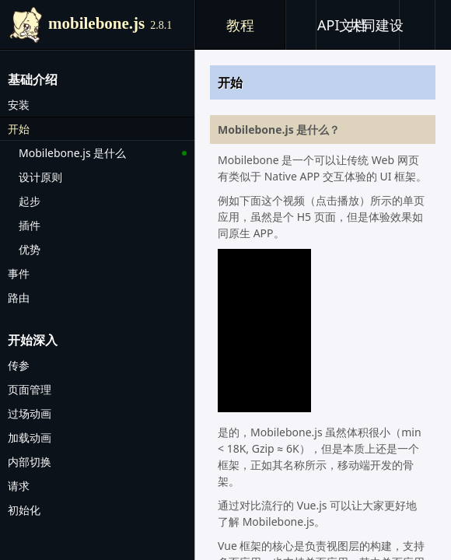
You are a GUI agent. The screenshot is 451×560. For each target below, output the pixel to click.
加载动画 (29, 437)
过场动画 (29, 413)
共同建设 (376, 25)
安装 (19, 104)
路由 (19, 297)
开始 (19, 128)
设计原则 (40, 177)
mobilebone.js (110, 23)
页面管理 (29, 389)
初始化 (24, 509)
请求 (19, 485)
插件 (29, 225)
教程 (240, 25)
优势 (29, 249)
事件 (19, 273)
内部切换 (29, 461)
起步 (29, 201)
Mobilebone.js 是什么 (72, 152)
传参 (19, 365)
